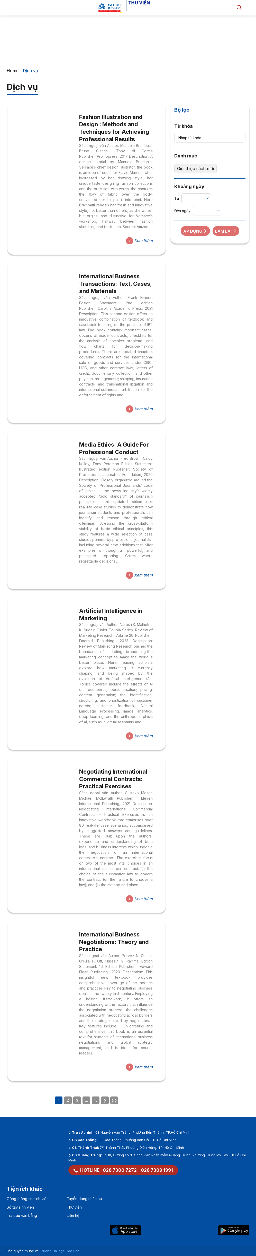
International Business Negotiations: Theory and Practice (114, 941)
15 (95, 1100)
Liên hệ (73, 1215)
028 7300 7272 (120, 1170)
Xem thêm (139, 240)
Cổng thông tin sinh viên (28, 1198)
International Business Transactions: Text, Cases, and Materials (115, 283)
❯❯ (114, 1100)
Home (13, 70)
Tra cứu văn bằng (22, 1215)
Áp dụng (195, 231)
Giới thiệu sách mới (195, 168)
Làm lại (226, 231)
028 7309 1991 (157, 1170)
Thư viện (74, 1207)
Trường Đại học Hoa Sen (59, 1251)
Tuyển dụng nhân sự (84, 1198)
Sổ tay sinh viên (20, 1207)
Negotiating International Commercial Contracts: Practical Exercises (113, 779)
